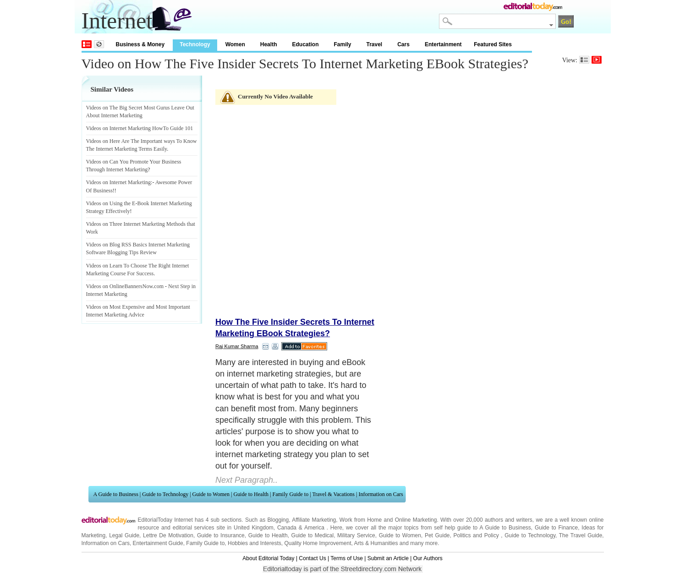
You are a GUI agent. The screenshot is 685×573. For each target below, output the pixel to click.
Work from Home (361, 520)
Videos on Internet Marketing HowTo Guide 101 (139, 128)
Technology (195, 44)
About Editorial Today (268, 558)
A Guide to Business (115, 494)
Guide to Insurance (221, 535)
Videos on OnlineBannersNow (119, 286)
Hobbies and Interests (254, 543)
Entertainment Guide (158, 543)
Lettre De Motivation (168, 535)
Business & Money (140, 44)
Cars (403, 44)
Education (305, 44)
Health (268, 44)
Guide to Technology (165, 494)
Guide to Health (251, 494)
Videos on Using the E (111, 203)
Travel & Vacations (333, 494)
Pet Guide (437, 535)
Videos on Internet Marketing (118, 182)
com (159, 286)
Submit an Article (388, 558)
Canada (286, 527)
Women (235, 44)
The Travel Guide (581, 535)
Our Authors (428, 558)
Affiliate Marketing (314, 520)
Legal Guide (124, 535)
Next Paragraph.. (246, 480)
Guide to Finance (556, 527)
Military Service (356, 535)
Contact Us (312, 558)
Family (342, 44)
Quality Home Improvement (317, 543)
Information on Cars (380, 494)
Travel (375, 44)
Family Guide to (291, 494)
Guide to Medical (312, 535)
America (314, 527)
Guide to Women (211, 494)
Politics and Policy (477, 535)
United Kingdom (254, 527)
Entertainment (443, 44)
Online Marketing (416, 520)
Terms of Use (346, 558)
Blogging (278, 520)
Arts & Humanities (376, 543)
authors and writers (508, 520)
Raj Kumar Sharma (236, 346)
